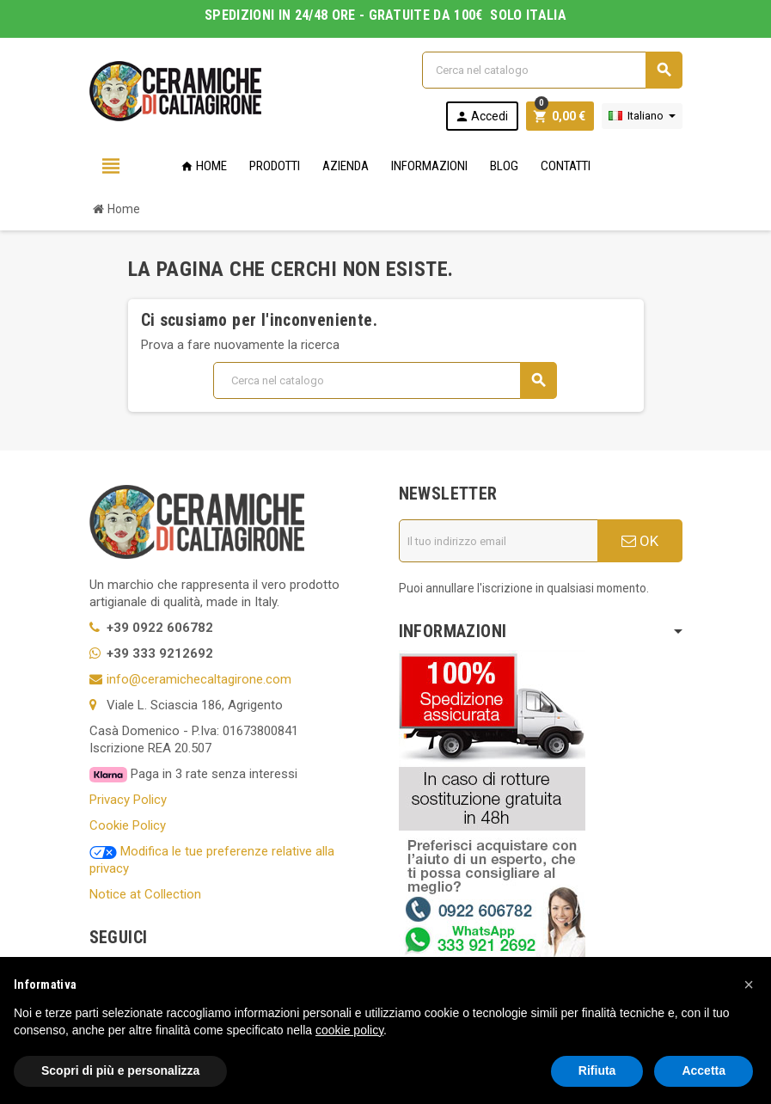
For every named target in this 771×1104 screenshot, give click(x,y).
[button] (748, 984)
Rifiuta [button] (597, 1070)
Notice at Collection (145, 894)
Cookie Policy (127, 825)
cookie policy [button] (349, 1030)
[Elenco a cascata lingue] (642, 116)
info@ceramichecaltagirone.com (199, 679)
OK (639, 540)
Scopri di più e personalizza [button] (120, 1070)
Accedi (481, 116)
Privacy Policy (128, 799)
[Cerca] (552, 70)
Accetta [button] (703, 1070)
